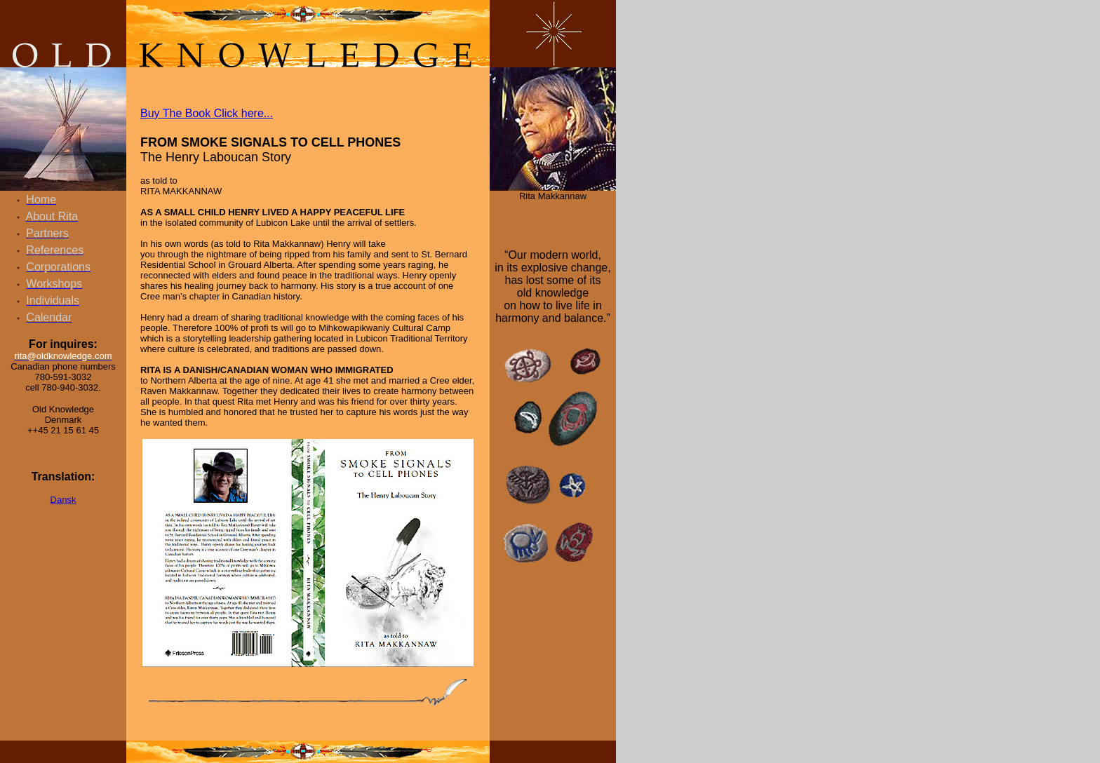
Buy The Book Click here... (206, 113)
